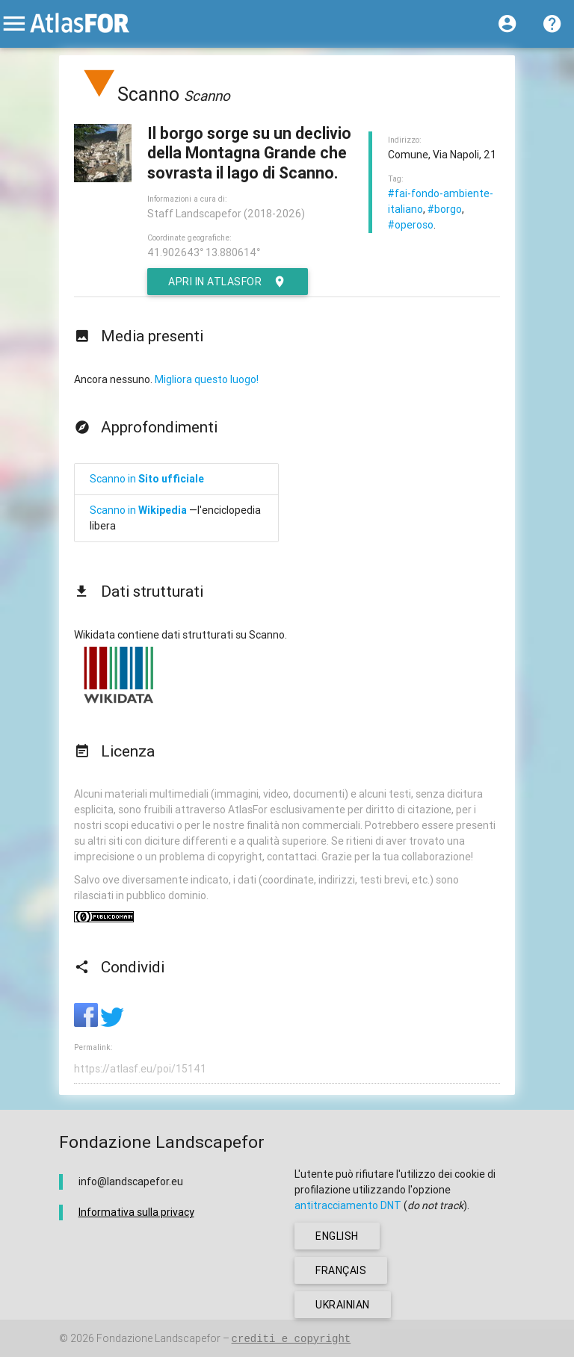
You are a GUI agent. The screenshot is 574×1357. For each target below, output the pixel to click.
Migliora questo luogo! (207, 379)
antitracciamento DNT (347, 1205)
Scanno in (147, 478)
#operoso (410, 225)
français (340, 1270)
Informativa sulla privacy (136, 1212)
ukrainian (342, 1304)
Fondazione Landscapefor (158, 1338)
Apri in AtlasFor (227, 281)
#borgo (445, 209)
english (337, 1236)
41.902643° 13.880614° (203, 252)
